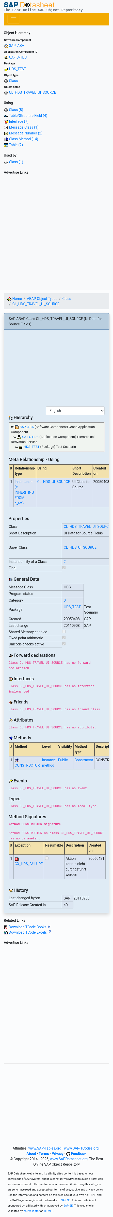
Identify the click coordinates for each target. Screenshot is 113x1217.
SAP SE (66, 1200)
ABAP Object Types (42, 299)
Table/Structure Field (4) (28, 116)
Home (14, 299)
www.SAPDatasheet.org (69, 1159)
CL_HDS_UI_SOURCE (53, 482)
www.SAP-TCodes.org (81, 1148)
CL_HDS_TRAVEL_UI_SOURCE (32, 92)
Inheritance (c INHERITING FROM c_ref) (24, 492)
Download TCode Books (29, 927)
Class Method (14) (23, 139)
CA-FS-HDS (18, 57)
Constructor (83, 760)
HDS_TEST (17, 69)
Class (13, 81)
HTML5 (48, 1211)
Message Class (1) (23, 127)
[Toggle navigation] (13, 19)
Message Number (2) (25, 133)
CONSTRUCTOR (27, 765)
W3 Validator (31, 1211)
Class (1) (16, 162)
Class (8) (16, 110)
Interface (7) (18, 121)
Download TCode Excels (30, 932)
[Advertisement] (56, 233)
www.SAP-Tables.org (44, 1148)
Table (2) (16, 145)
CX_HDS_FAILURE (29, 864)
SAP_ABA (16, 46)
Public (63, 760)
